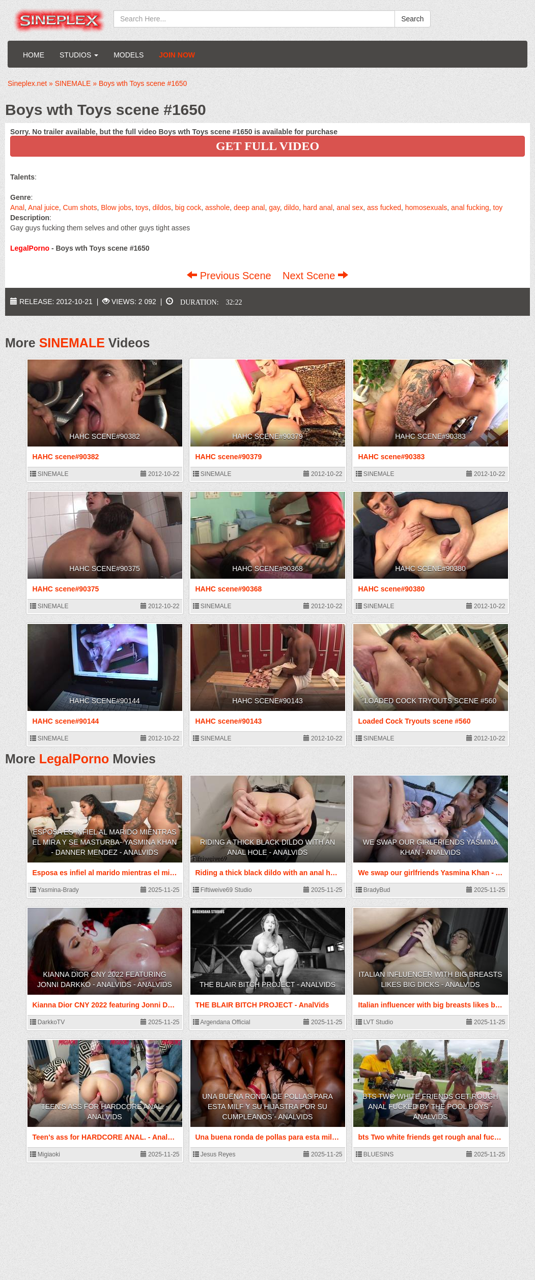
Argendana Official (221, 1022)
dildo (291, 207)
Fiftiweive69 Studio (222, 890)
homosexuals (426, 207)
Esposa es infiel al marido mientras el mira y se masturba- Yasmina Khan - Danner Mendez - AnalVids (105, 842)
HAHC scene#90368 (267, 568)
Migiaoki (45, 1154)
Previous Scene (230, 275)
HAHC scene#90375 (104, 568)
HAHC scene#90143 (267, 701)
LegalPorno (74, 759)
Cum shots (80, 207)
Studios (79, 55)
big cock (188, 207)
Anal (17, 207)
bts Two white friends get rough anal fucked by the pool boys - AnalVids (430, 1106)
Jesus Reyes (214, 1154)
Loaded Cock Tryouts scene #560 (430, 701)
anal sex (349, 207)
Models (129, 55)
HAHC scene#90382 (104, 436)
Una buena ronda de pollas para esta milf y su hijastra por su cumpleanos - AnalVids (267, 1106)
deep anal (249, 207)
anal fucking (470, 207)
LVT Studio (374, 1022)
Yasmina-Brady (54, 890)
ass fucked (384, 207)
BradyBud (373, 890)
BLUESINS (375, 1154)
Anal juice (43, 207)
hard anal (317, 207)
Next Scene (315, 275)
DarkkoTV (47, 1022)
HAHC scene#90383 (430, 436)
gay (274, 207)
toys (142, 207)
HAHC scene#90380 (430, 568)
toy (498, 207)
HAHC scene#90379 (267, 436)
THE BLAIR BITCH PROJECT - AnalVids (267, 984)
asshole (217, 207)
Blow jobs (116, 207)
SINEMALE (72, 343)
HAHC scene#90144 (104, 701)
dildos (161, 207)
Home (33, 55)
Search (412, 19)
